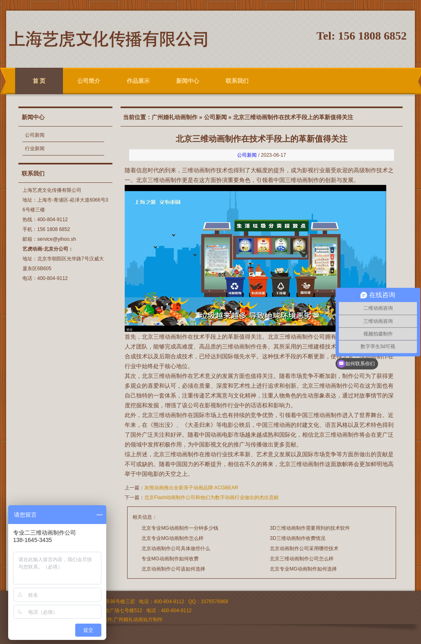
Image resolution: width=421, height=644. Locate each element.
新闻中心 (187, 81)
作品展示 (138, 81)
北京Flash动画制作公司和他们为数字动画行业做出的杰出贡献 (211, 497)
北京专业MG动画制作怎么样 (172, 538)
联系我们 (237, 81)
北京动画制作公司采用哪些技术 (304, 548)
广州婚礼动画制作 (174, 117)
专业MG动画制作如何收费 (169, 559)
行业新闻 (35, 148)
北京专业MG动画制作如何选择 (303, 569)
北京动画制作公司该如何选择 (173, 569)
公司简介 (88, 81)
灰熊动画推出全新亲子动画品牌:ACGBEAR (191, 488)
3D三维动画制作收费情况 (297, 538)
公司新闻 (35, 135)
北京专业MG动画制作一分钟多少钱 (179, 528)
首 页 (39, 81)
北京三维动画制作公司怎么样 (302, 559)
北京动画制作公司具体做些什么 (175, 548)
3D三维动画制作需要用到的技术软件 (309, 528)
